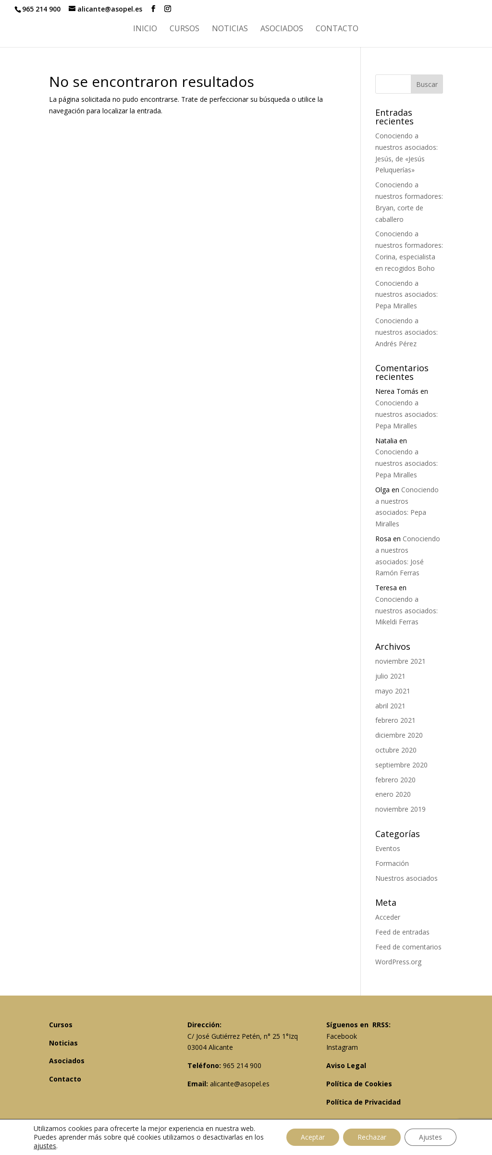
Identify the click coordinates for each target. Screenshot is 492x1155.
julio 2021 (390, 676)
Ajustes (430, 1137)
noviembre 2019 (400, 809)
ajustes (45, 1146)
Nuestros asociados (406, 878)
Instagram (342, 1047)
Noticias (230, 29)
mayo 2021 (392, 690)
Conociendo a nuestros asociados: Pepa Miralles (406, 295)
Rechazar (371, 1137)
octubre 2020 (396, 749)
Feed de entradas (402, 931)
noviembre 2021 (400, 661)
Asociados (281, 29)
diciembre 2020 (399, 735)
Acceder (387, 917)
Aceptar (313, 1137)
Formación (392, 863)
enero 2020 (393, 794)
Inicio (145, 29)
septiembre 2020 (401, 764)
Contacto (337, 29)
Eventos (387, 848)
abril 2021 (390, 705)
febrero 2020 (395, 779)
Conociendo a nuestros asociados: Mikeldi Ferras (406, 611)
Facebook (341, 1036)
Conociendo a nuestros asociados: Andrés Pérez (406, 332)
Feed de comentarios (408, 946)
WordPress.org (398, 961)
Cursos (184, 29)
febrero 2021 (395, 720)
